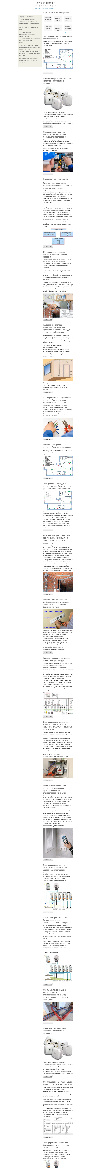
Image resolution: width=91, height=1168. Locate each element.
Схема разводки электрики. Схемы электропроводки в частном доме (58, 1083)
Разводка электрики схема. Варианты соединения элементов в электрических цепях (57, 185)
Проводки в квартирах (68, 19)
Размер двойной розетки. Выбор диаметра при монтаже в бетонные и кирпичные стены (29, 47)
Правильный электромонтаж (68, 27)
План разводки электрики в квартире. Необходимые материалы (54, 1030)
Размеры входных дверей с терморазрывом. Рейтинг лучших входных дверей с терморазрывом (29, 21)
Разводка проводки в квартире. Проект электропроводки (56, 659)
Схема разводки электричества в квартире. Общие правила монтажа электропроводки (57, 400)
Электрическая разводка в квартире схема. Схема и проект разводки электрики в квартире (57, 486)
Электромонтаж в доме (48, 27)
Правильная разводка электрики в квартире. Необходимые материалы (57, 80)
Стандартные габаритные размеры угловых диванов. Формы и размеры (29, 40)
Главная (38, 8)
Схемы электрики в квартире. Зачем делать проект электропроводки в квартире (55, 920)
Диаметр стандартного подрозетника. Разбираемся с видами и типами (28, 34)
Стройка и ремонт (45, 3)
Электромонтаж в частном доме (48, 19)
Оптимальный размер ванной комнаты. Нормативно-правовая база (28, 27)
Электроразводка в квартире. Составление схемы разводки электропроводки (56, 1145)
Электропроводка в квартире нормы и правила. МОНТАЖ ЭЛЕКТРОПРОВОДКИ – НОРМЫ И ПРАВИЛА (57, 725)
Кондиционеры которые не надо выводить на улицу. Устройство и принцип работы (28, 60)
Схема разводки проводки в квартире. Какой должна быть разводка (55, 254)
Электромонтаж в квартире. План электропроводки (57, 37)
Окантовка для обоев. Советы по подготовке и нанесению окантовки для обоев (29, 53)
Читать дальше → (48, 73)
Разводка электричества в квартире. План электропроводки (57, 445)
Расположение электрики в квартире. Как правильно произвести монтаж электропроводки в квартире (55, 789)
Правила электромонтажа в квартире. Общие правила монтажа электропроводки (55, 134)
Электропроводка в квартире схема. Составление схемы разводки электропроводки (55, 867)
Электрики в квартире (58, 19)
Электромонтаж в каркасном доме (58, 27)
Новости (45, 8)
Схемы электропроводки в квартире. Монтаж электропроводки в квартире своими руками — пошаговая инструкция (55, 995)
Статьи (51, 8)
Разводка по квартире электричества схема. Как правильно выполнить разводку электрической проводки (56, 328)
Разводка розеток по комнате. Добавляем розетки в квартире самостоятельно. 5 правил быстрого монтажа (56, 603)
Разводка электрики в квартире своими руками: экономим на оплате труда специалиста (56, 537)
